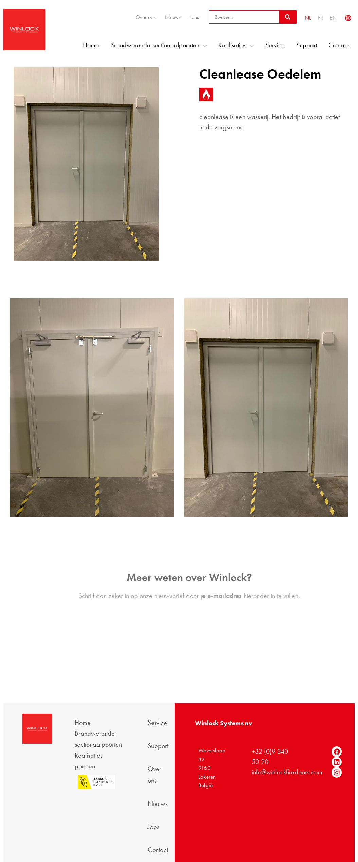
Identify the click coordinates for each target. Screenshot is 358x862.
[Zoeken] (287, 17)
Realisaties (236, 44)
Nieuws (173, 17)
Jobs (194, 17)
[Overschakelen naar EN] (333, 18)
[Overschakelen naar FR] (320, 18)
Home (91, 44)
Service (275, 44)
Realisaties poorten (89, 760)
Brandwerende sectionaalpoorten (158, 44)
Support (306, 44)
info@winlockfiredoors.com (287, 771)
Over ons (146, 17)
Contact (338, 44)
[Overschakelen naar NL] (308, 18)
